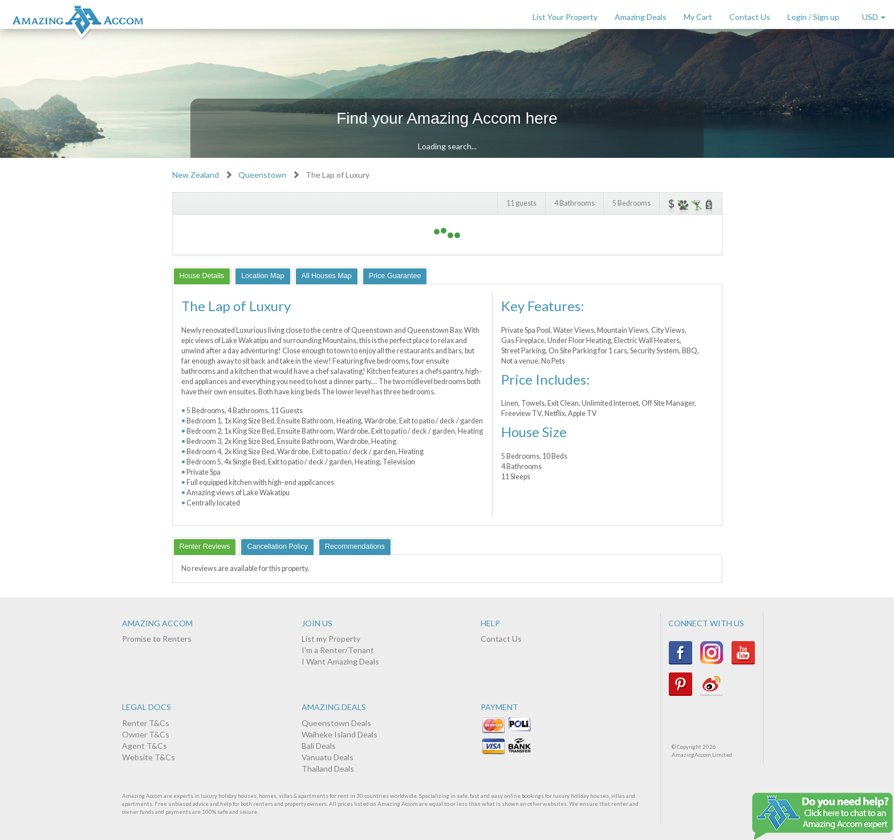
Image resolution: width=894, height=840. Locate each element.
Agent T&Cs (144, 746)
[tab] (201, 275)
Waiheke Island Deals (339, 734)
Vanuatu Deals (327, 757)
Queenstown (262, 175)
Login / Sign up (813, 17)
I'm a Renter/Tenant (338, 650)
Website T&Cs (148, 757)
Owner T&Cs (145, 734)
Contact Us (749, 17)
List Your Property (565, 17)
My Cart (698, 17)
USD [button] (873, 17)
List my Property (331, 638)
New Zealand (195, 175)
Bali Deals (319, 746)
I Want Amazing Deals (340, 661)
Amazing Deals (641, 17)
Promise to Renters (157, 638)
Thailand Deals (328, 768)
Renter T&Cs (145, 723)
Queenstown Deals (336, 723)
